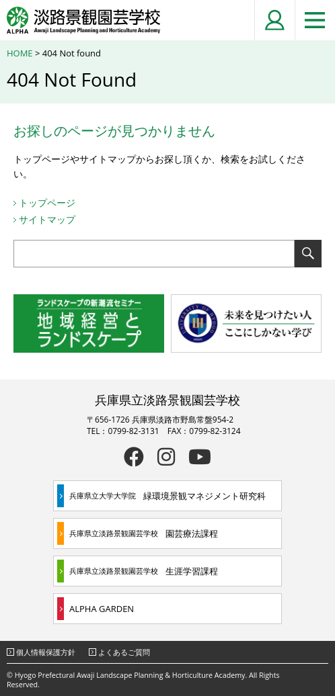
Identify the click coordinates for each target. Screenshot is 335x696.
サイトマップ (47, 219)
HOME (20, 53)
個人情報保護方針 (45, 652)
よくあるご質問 (124, 652)
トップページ (47, 202)
